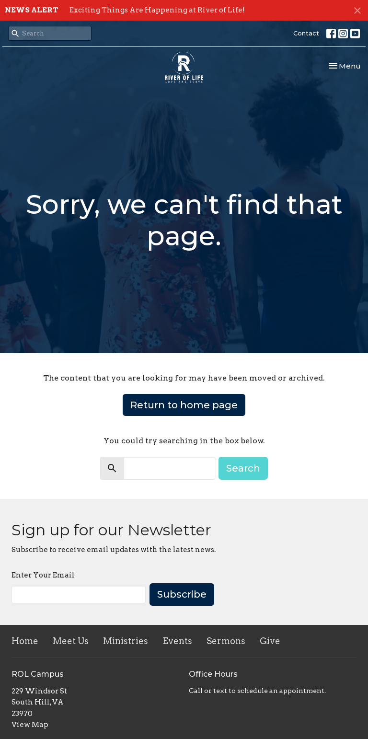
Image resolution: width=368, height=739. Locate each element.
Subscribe (182, 594)
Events (177, 641)
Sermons (226, 641)
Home (25, 641)
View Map (30, 724)
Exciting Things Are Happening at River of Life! (157, 10)
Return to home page (184, 405)
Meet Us (71, 641)
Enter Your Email (43, 575)
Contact (306, 33)
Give (270, 641)
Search (243, 468)
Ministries (125, 641)
